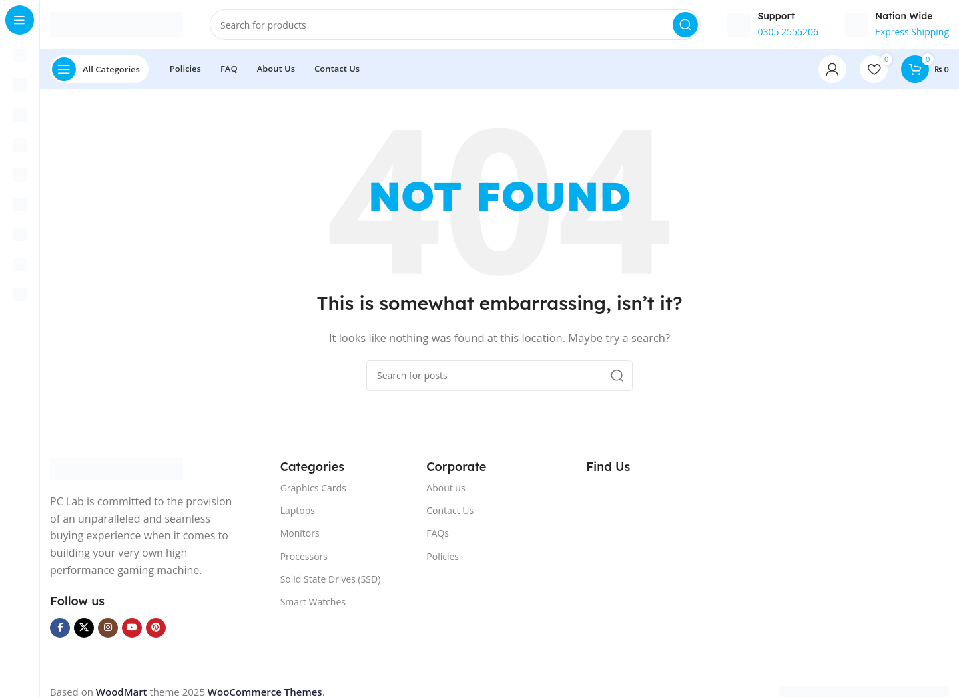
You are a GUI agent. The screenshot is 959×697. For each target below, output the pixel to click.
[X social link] (84, 632)
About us (445, 492)
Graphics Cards (313, 492)
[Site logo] (116, 25)
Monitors (300, 537)
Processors (304, 559)
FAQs (437, 537)
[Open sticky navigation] (99, 73)
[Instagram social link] (108, 632)
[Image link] (116, 471)
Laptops (297, 514)
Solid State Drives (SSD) (330, 583)
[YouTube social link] (132, 632)
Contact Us (450, 514)
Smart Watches (313, 605)
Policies (442, 559)
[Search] (455, 26)
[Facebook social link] (60, 632)
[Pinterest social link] (156, 632)
